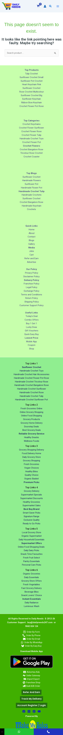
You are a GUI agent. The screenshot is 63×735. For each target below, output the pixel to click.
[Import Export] (31, 679)
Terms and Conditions (31, 294)
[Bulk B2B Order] (31, 686)
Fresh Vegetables (31, 584)
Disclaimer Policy (31, 276)
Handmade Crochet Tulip (31, 396)
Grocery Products (31, 419)
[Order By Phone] (31, 635)
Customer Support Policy (31, 305)
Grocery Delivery (31, 491)
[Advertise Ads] (31, 672)
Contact (31, 236)
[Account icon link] (45, 6)
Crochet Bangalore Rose (31, 149)
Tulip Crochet (31, 73)
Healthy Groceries (31, 502)
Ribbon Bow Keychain (31, 102)
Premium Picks (31, 482)
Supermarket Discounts (31, 498)
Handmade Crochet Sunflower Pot (31, 399)
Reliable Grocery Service (31, 433)
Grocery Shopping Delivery (31, 449)
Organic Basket (31, 478)
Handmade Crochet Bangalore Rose (31, 385)
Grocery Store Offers (31, 581)
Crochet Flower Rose (31, 131)
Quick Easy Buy (31, 334)
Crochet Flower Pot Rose (31, 106)
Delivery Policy (31, 280)
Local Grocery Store (31, 532)
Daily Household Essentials (31, 539)
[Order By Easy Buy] (31, 646)
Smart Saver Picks (31, 512)
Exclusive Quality (31, 520)
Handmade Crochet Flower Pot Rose (31, 378)
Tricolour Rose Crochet (31, 153)
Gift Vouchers (31, 330)
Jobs (31, 251)
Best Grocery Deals (31, 430)
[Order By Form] (31, 632)
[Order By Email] (31, 639)
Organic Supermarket (32, 536)
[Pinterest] (34, 711)
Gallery (31, 244)
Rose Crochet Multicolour (31, 91)
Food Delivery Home (31, 453)
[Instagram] (28, 711)
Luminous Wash (31, 606)
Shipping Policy (31, 301)
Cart (32, 254)
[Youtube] (39, 711)
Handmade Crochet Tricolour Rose (31, 381)
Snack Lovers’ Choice (31, 595)
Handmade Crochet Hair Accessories (31, 374)
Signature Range (31, 516)
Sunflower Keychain (31, 99)
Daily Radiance (31, 602)
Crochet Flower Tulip (31, 135)
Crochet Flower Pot (31, 142)
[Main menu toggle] (58, 6)
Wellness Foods (31, 441)
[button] (50, 6)
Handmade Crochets (31, 195)
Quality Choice (31, 475)
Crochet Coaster (32, 156)
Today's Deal (32, 316)
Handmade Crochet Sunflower (31, 388)
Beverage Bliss (32, 591)
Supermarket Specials (31, 494)
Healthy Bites (31, 471)
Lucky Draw (31, 327)
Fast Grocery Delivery (31, 588)
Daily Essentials (31, 577)
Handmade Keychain (31, 205)
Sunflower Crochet (31, 88)
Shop (31, 348)
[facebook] (23, 711)
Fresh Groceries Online (31, 408)
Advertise (31, 262)
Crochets (31, 209)
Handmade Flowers (31, 180)
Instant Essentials (31, 599)
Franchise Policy (31, 283)
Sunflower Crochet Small (31, 77)
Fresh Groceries (31, 464)
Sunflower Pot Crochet (31, 81)
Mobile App (31, 341)
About (31, 233)
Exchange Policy (31, 291)
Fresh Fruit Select (31, 557)
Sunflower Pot (31, 184)
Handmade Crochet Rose (31, 392)
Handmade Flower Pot (31, 187)
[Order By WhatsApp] (31, 642)
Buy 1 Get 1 (31, 323)
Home (31, 229)
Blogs (31, 240)
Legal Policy (31, 287)
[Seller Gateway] (31, 675)
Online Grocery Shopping (31, 412)
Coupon (31, 345)
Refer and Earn (31, 258)
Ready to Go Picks (31, 523)
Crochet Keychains (32, 124)
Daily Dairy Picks (31, 550)
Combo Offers (32, 319)
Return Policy (31, 298)
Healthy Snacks (31, 437)
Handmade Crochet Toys (32, 138)
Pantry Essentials (31, 561)
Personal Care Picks (31, 565)
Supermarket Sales (32, 505)
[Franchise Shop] (31, 682)
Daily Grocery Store (31, 457)
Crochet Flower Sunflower (31, 127)
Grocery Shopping (31, 460)
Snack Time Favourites (31, 554)
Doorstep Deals (31, 426)
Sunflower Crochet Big (31, 95)
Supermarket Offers (31, 543)
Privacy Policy (31, 273)
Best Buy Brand (31, 509)
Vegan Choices (31, 468)
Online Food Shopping (31, 415)
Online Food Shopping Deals (31, 547)
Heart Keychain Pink (31, 84)
